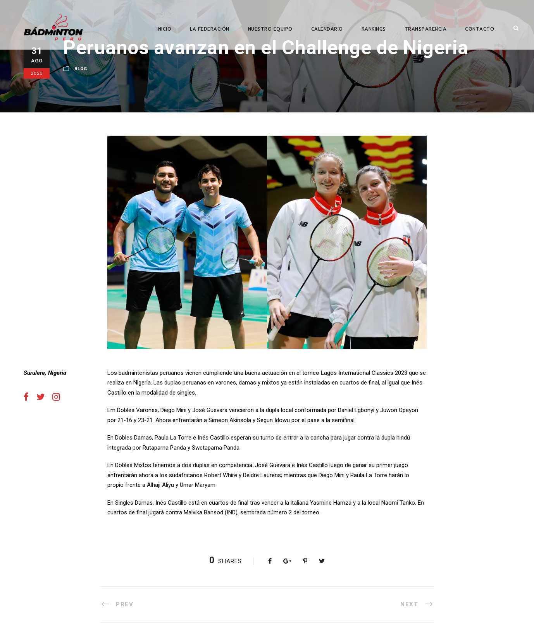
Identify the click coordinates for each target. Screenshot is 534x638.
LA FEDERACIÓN (209, 29)
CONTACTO (479, 29)
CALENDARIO (327, 29)
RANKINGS (374, 29)
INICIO (164, 29)
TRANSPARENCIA (426, 29)
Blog (80, 68)
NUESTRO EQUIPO (270, 29)
